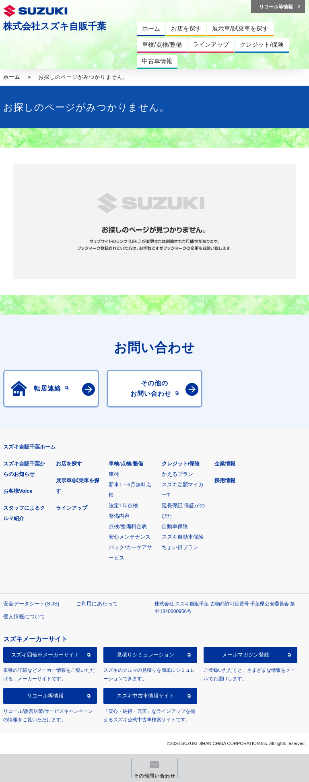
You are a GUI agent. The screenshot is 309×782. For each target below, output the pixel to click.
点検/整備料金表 (128, 526)
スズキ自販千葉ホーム (29, 447)
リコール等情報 (45, 696)
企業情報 (224, 464)
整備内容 (119, 516)
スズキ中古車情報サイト (145, 696)
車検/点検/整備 (126, 464)
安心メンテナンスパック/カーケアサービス (130, 547)
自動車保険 (175, 526)
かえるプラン (177, 474)
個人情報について (24, 616)
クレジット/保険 (181, 464)
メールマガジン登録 (245, 655)
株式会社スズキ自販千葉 (54, 26)
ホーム (11, 77)
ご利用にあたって (97, 604)
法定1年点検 (123, 505)
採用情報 (224, 480)
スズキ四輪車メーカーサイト (45, 655)
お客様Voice (18, 491)
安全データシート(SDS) (31, 604)
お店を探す (69, 464)
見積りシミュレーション (145, 655)
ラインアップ (71, 508)
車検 (114, 474)
